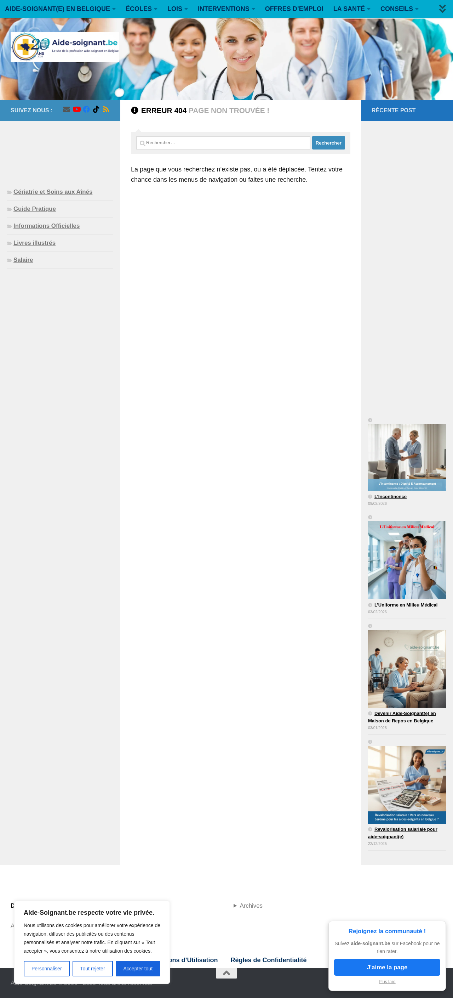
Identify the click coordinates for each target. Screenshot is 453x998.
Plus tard (387, 981)
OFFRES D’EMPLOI (294, 8)
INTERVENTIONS (224, 8)
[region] (92, 942)
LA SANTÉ (349, 8)
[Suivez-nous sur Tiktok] (96, 109)
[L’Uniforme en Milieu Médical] (407, 558)
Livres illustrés (34, 242)
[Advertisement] (60, 148)
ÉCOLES (139, 8)
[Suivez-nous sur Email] (66, 109)
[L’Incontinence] (407, 455)
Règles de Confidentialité (268, 960)
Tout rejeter (92, 968)
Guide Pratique (34, 208)
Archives (251, 905)
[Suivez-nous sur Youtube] (76, 109)
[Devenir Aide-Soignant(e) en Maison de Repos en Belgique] (407, 666)
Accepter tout (138, 968)
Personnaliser (46, 968)
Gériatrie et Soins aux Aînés (52, 191)
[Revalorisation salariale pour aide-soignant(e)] (407, 782)
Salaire (23, 259)
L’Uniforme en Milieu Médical (405, 605)
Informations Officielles (46, 225)
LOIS (174, 8)
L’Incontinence (390, 496)
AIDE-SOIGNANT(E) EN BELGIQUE (57, 8)
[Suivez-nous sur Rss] (106, 109)
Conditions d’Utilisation (182, 960)
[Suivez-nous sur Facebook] (86, 109)
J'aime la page (387, 967)
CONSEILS (396, 8)
